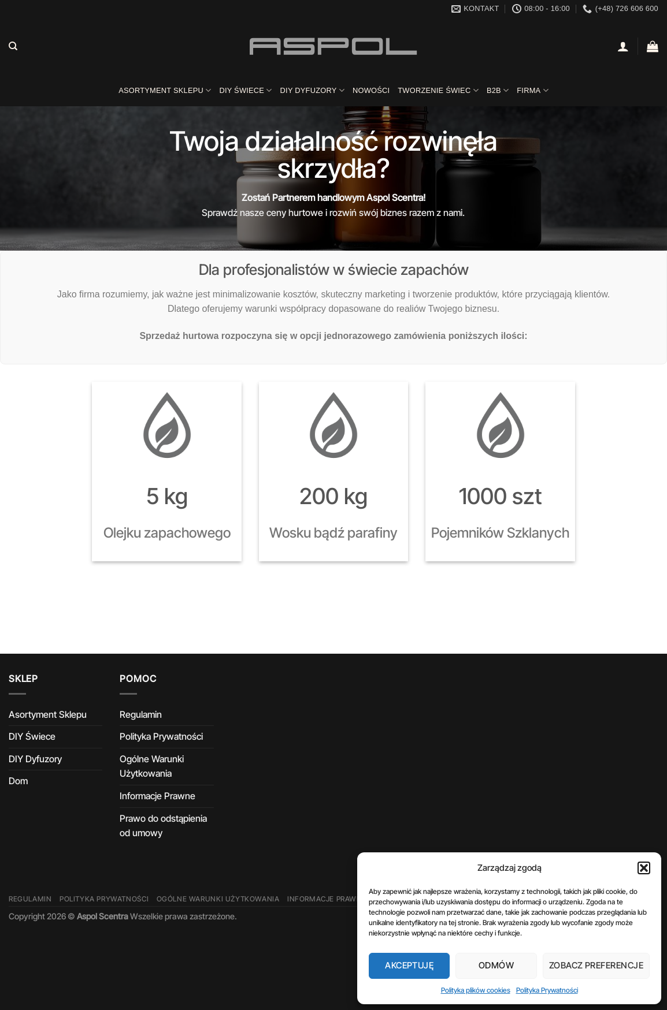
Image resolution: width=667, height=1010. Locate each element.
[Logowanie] (623, 46)
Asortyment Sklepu (164, 90)
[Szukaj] (13, 46)
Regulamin (141, 714)
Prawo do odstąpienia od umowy (163, 826)
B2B (498, 90)
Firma (533, 90)
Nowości (371, 90)
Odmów (496, 965)
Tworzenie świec (438, 90)
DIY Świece (245, 90)
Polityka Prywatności (547, 990)
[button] (644, 868)
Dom (18, 781)
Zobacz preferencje (596, 965)
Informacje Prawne (157, 796)
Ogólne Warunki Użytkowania (152, 766)
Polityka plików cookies (475, 990)
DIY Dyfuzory (312, 90)
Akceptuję (409, 965)
